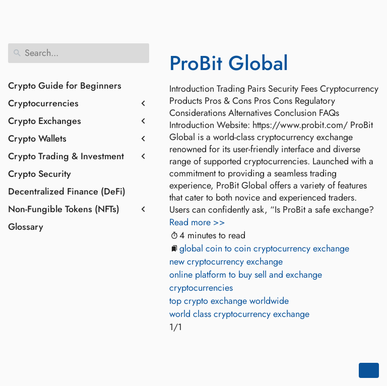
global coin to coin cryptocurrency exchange (264, 248)
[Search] (78, 53)
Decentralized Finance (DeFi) (66, 191)
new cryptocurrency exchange (226, 261)
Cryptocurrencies (43, 103)
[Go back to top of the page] (369, 370)
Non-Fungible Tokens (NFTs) (63, 209)
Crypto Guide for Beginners (64, 85)
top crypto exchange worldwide (229, 300)
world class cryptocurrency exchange (239, 313)
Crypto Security (39, 173)
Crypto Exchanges (44, 120)
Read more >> (197, 222)
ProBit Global (228, 63)
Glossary (25, 226)
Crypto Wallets (37, 138)
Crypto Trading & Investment (66, 156)
